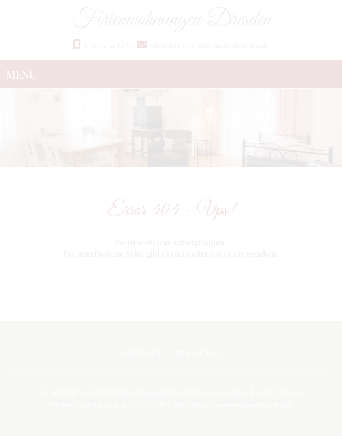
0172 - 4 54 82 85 (102, 45)
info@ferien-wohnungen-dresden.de (209, 45)
